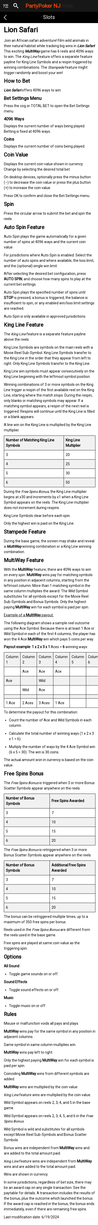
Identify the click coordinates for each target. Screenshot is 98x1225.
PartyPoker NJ (49, 6)
